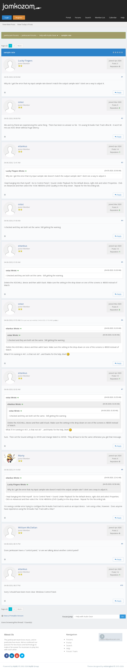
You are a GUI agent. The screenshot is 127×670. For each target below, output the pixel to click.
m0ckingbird (108, 666)
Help (122, 17)
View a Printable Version (13, 616)
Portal (68, 17)
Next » (20, 46)
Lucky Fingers (25, 60)
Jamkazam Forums (29, 35)
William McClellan (27, 527)
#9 (122, 544)
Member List (100, 17)
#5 (122, 262)
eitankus (22, 146)
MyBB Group (34, 666)
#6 (122, 320)
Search (88, 17)
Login (7, 17)
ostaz (21, 102)
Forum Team (72, 651)
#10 (121, 585)
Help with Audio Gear (47, 35)
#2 (122, 118)
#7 (122, 389)
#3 (122, 162)
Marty (21, 455)
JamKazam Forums (11, 35)
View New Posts (9, 24)
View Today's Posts (25, 24)
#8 (122, 469)
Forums (78, 17)
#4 (122, 220)
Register (19, 17)
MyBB (15, 666)
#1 (122, 77)
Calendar (113, 17)
